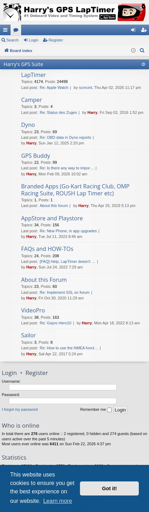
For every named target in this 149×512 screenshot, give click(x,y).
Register (56, 40)
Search (12, 40)
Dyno (28, 125)
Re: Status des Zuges (58, 112)
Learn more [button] (57, 501)
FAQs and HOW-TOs (47, 249)
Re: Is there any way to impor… (67, 168)
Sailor (28, 335)
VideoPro (33, 310)
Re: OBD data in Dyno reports (65, 137)
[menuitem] (142, 50)
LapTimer (33, 75)
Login (33, 40)
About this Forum (44, 280)
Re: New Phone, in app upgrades (68, 231)
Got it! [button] (109, 488)
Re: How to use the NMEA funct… (69, 348)
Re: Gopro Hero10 (56, 323)
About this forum (54, 205)
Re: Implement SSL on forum (64, 292)
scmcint (85, 87)
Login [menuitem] (134, 31)
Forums (17, 31)
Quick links (7, 31)
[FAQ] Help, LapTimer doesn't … (67, 261)
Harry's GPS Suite (23, 64)
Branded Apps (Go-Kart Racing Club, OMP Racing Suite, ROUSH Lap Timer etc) (75, 189)
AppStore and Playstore (52, 218)
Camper (31, 100)
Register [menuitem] (145, 31)
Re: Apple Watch (54, 87)
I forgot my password (20, 409)
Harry (92, 112)
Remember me (96, 409)
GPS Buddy (35, 156)
